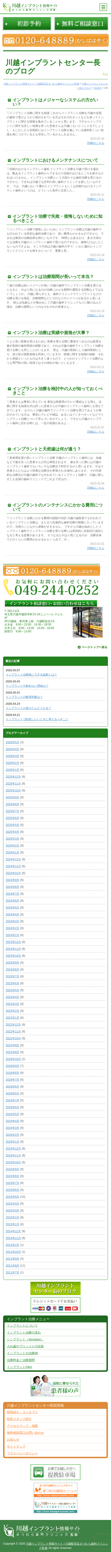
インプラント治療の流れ (24, 1332)
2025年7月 (12, 811)
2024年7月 (12, 893)
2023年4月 (12, 997)
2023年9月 (12, 962)
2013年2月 (12, 1245)
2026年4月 (12, 749)
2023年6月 (12, 983)
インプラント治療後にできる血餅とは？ (31, 674)
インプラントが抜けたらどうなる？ (28, 708)
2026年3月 (12, 756)
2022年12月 (13, 1024)
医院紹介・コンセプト (22, 1412)
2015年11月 (13, 1155)
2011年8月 (12, 1265)
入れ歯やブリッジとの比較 (25, 1346)
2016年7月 (12, 1100)
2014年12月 (13, 1231)
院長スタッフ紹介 (19, 1419)
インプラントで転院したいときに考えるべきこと (37, 719)
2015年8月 (12, 1176)
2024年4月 (12, 914)
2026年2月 (12, 763)
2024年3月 (12, 921)
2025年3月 (12, 838)
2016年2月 (12, 1134)
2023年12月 (13, 942)
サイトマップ (16, 1446)
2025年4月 (12, 831)
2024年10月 (13, 873)
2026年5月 (12, 742)
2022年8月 (12, 1052)
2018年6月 (12, 1086)
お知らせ (13, 1439)
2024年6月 (12, 900)
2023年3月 (12, 1004)
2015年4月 (12, 1203)
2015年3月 (12, 1210)
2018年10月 (13, 1059)
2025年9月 (12, 797)
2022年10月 (13, 1038)
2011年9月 (12, 1258)
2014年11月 (13, 1238)
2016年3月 (12, 1128)
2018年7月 (12, 1079)
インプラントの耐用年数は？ (24, 697)
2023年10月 (13, 955)
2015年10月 (13, 1162)
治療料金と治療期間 (21, 1360)
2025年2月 (12, 845)
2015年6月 (12, 1190)
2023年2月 (12, 1011)
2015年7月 (12, 1183)
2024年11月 (13, 866)
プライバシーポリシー (22, 1453)
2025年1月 (12, 852)
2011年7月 (12, 1272)
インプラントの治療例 (22, 1353)
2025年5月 (12, 825)
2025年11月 (13, 783)
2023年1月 (12, 1017)
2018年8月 (12, 1072)
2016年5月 (12, 1114)
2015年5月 (12, 1196)
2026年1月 (12, 769)
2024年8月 (12, 887)
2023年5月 (12, 990)
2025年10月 (13, 790)
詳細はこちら (95, 143)
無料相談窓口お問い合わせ (25, 1432)
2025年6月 (12, 818)
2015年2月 (12, 1217)
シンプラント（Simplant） (25, 1339)
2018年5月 (12, 1093)
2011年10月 (13, 1252)
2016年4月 (12, 1121)
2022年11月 (13, 1031)
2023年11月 (13, 949)
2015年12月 (13, 1148)
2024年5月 (12, 907)
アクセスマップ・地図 (22, 1426)
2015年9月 (12, 1169)
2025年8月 (12, 804)
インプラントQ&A (19, 1367)
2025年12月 (13, 776)
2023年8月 (12, 969)
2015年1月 (12, 1224)
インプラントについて (22, 1325)
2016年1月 (12, 1141)
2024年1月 (12, 935)
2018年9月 (12, 1066)
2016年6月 (12, 1107)
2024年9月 (12, 880)
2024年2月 (12, 928)
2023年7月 (12, 976)
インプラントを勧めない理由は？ (27, 685)
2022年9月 (12, 1045)
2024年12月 (13, 859)
